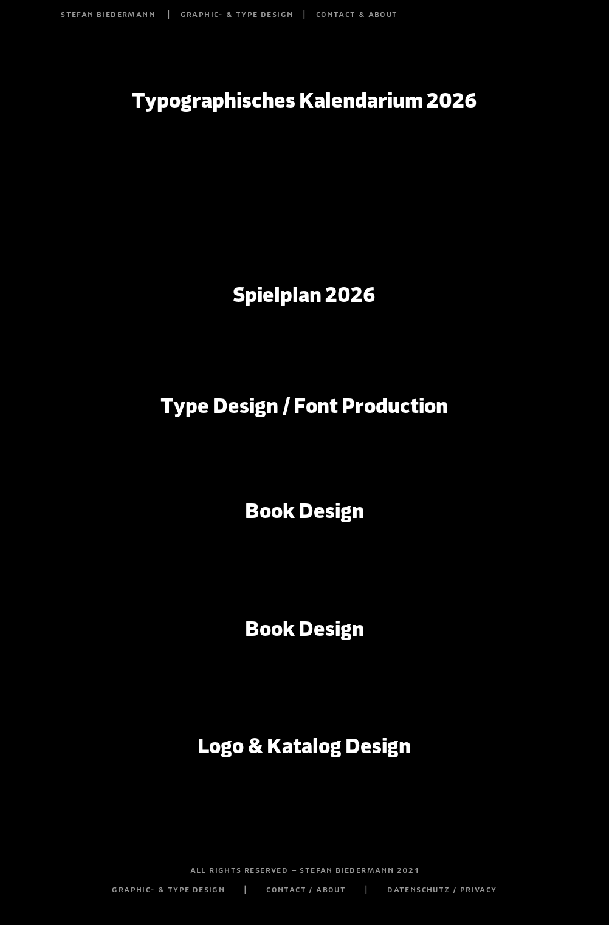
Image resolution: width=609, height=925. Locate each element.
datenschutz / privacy (442, 889)
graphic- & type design (168, 889)
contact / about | (326, 889)
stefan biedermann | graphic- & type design (177, 14)
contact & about (357, 14)
